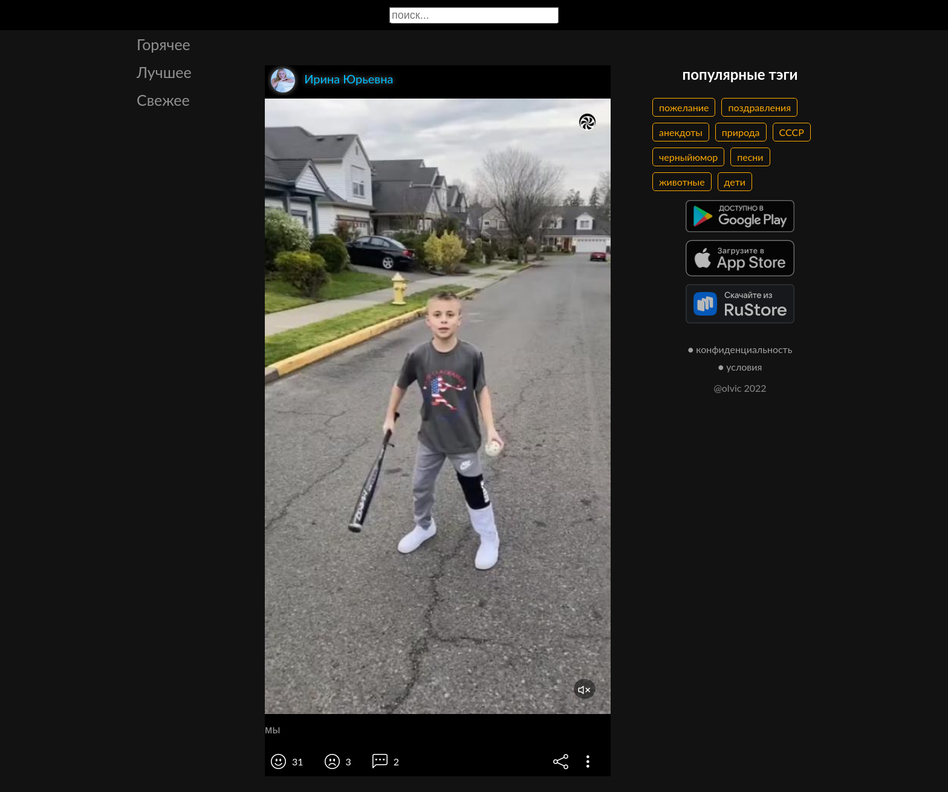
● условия (740, 366)
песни (750, 157)
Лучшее (164, 72)
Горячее (163, 44)
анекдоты (681, 132)
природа (741, 132)
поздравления (759, 107)
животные (682, 181)
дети (734, 181)
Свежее (163, 100)
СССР (791, 132)
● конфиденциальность (740, 349)
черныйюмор (688, 157)
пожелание (684, 107)
